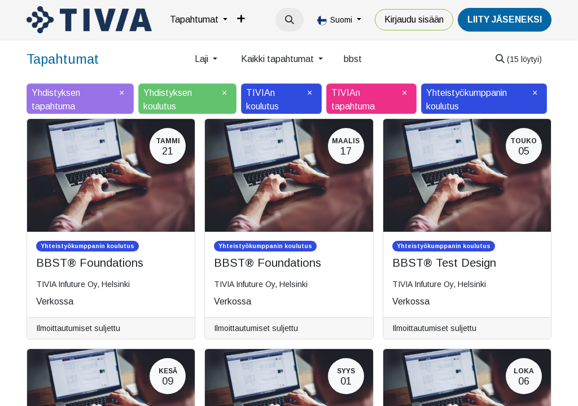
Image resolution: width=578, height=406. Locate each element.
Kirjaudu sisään (414, 19)
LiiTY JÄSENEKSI (504, 19)
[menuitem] (198, 19)
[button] (289, 20)
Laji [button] (203, 59)
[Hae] (518, 59)
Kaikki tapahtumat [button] (278, 59)
